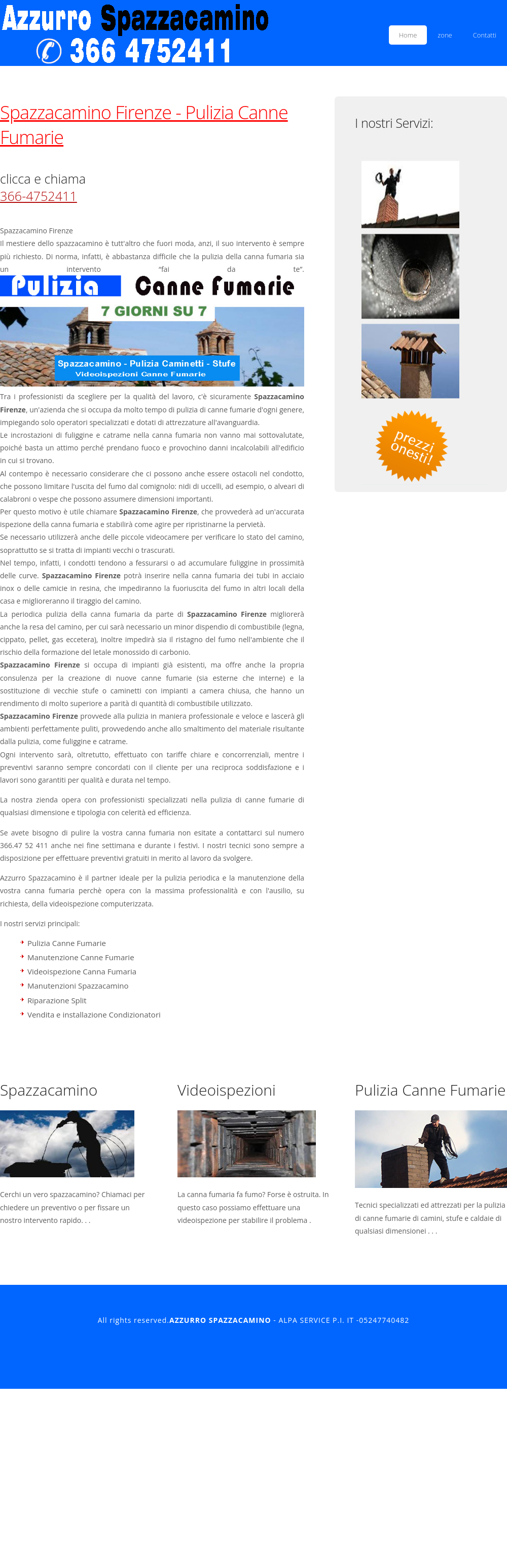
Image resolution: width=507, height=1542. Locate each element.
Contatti (484, 35)
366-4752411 (38, 195)
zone (445, 35)
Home (408, 35)
